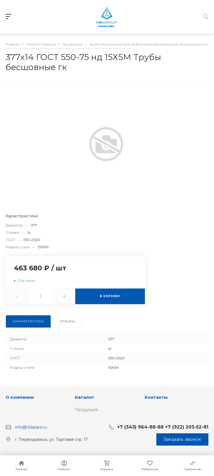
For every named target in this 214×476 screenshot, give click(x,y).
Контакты (156, 397)
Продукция (86, 409)
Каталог (84, 397)
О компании (20, 397)
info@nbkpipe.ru (31, 426)
